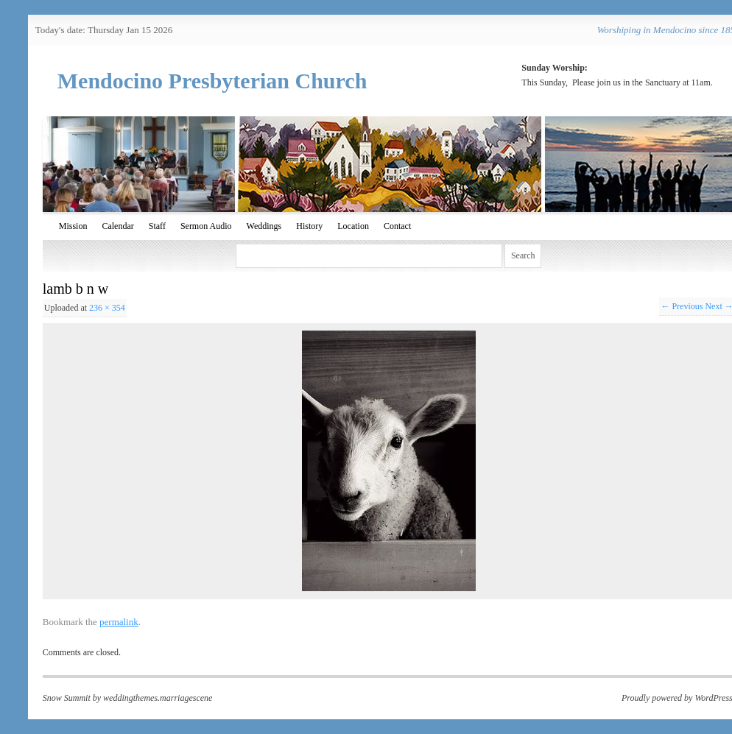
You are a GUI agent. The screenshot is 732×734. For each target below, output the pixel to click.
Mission (73, 226)
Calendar (117, 226)
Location (353, 226)
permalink (118, 621)
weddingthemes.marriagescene (157, 698)
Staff (157, 226)
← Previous (682, 306)
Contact (397, 226)
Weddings (264, 226)
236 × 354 (107, 308)
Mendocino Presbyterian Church (212, 80)
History (309, 226)
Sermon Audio (206, 226)
